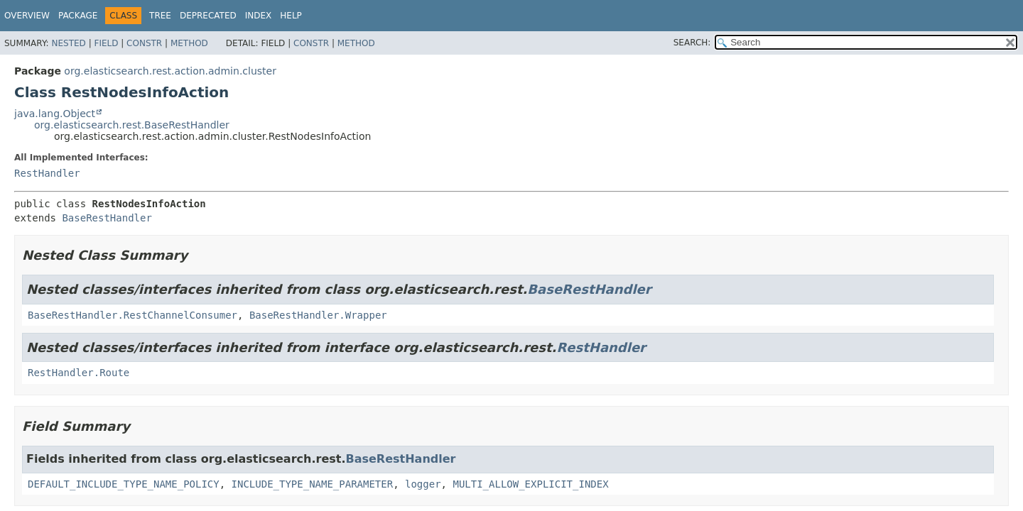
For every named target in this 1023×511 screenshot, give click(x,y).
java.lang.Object (54, 113)
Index (258, 16)
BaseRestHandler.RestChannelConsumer (132, 315)
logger (423, 484)
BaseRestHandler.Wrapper (318, 315)
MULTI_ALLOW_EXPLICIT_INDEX (530, 484)
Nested (68, 43)
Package (77, 16)
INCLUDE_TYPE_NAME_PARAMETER (313, 484)
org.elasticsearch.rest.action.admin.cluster (170, 71)
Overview (27, 16)
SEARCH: (692, 43)
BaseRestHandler (106, 218)
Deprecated (208, 16)
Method (189, 43)
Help (291, 16)
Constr (144, 43)
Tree (160, 16)
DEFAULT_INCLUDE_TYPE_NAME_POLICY (124, 484)
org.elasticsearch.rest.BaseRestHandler (131, 125)
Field (106, 43)
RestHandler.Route (78, 372)
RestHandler (47, 173)
